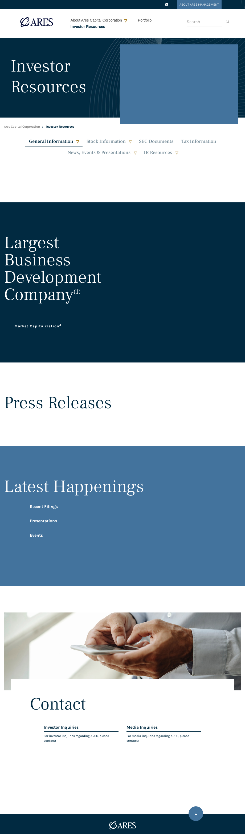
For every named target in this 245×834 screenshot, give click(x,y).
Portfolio (145, 20)
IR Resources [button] (158, 152)
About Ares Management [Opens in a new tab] (199, 4)
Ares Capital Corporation (22, 126)
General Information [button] (51, 141)
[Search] (204, 22)
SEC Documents (156, 141)
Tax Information (198, 141)
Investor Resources (88, 26)
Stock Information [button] (106, 141)
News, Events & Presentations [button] (99, 152)
